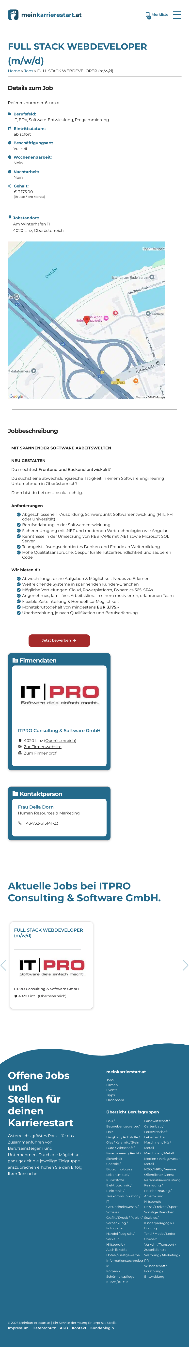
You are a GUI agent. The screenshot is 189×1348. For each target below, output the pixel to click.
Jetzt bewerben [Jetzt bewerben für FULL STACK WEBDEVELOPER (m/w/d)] (59, 641)
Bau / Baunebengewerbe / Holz (123, 1127)
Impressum (18, 1329)
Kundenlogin (102, 1329)
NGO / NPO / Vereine (160, 1170)
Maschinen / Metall (159, 1154)
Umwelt (150, 1240)
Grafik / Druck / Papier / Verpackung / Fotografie (124, 1224)
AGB (64, 1329)
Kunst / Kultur (117, 1283)
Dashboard (115, 1101)
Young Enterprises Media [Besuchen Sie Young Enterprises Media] (97, 1324)
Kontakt (79, 1329)
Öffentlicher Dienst (159, 1176)
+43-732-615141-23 (41, 824)
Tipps (110, 1096)
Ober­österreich (49, 230)
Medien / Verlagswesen (162, 1160)
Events (111, 1091)
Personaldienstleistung (162, 1181)
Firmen (112, 1086)
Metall (149, 1165)
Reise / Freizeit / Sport (161, 1208)
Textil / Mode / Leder (159, 1235)
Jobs (28, 71)
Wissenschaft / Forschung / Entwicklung (155, 1272)
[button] (177, 15)
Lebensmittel (154, 1138)
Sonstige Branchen (159, 1213)
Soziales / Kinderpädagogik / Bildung (159, 1224)
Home (14, 71)
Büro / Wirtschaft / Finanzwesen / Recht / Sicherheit (123, 1154)
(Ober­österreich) (60, 741)
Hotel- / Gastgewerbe (123, 1256)
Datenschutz (44, 1329)
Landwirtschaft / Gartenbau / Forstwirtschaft (157, 1127)
